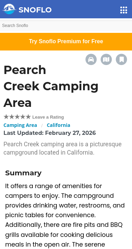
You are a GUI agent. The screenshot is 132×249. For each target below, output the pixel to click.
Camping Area (20, 125)
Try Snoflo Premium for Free (66, 41)
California (58, 125)
